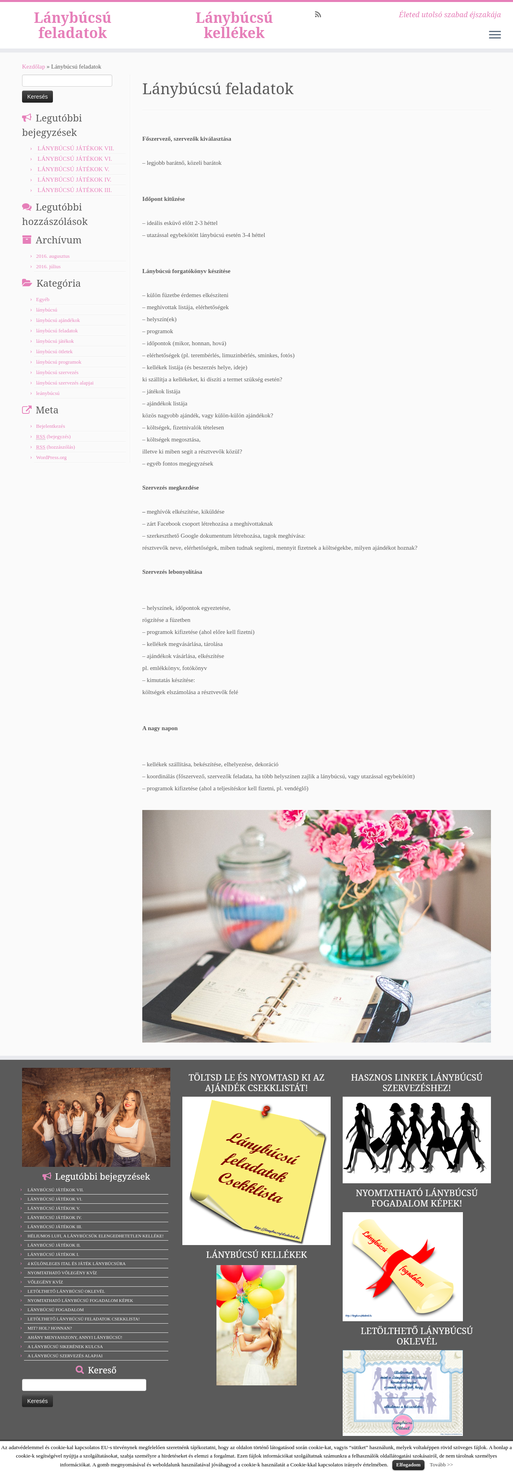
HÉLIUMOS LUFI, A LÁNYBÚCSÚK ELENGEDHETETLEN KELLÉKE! (96, 1243)
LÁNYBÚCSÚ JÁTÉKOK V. (73, 177)
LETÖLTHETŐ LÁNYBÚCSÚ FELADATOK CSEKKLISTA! (84, 1326)
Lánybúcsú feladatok (73, 29)
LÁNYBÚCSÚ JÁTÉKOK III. (75, 198)
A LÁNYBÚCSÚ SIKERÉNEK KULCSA (65, 1354)
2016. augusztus (53, 264)
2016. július (48, 274)
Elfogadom (408, 1465)
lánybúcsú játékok (55, 349)
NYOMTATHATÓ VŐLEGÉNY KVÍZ (62, 1280)
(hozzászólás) (55, 455)
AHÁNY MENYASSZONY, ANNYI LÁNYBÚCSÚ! (75, 1345)
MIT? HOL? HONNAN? (50, 1336)
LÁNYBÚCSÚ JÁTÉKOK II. (54, 1253)
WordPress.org (51, 465)
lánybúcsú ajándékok (58, 328)
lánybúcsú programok (58, 370)
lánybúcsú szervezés (57, 380)
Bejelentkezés (50, 434)
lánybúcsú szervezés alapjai (65, 391)
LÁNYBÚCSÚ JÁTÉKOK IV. (74, 187)
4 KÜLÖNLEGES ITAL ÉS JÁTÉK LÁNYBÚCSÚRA (77, 1271)
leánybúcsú (47, 401)
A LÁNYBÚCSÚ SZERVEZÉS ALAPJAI (65, 1363)
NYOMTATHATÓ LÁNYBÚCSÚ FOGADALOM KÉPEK (80, 1308)
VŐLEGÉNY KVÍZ (45, 1290)
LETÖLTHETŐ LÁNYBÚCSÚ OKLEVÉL (66, 1299)
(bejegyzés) (53, 444)
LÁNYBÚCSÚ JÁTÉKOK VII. (76, 156)
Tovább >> (441, 1465)
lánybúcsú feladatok (57, 339)
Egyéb (42, 307)
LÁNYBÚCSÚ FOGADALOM (56, 1317)
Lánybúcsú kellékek (234, 29)
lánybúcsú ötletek (54, 359)
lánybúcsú (46, 318)
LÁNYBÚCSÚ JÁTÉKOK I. (53, 1262)
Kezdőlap (33, 74)
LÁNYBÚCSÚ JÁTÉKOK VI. (75, 167)
